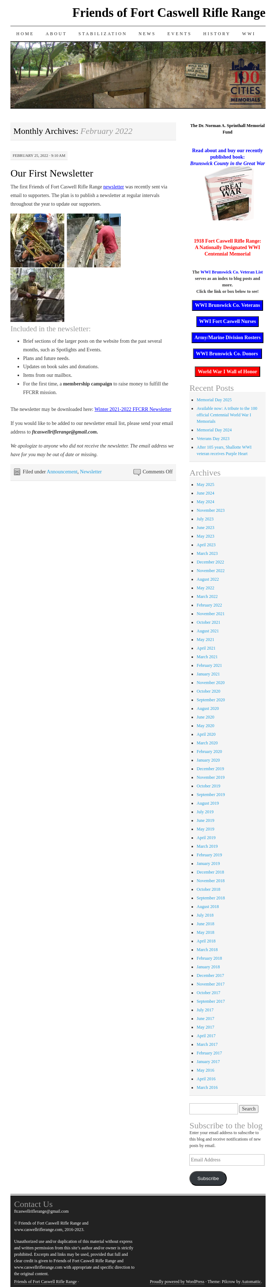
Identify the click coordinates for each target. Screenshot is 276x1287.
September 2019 (211, 794)
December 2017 (210, 975)
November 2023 (211, 510)
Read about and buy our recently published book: (227, 157)
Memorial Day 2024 (214, 429)
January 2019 (208, 863)
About (56, 33)
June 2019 (205, 820)
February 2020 (209, 751)
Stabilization (102, 33)
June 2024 (205, 493)
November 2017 (211, 984)
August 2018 (208, 906)
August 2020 (208, 708)
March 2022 (207, 596)
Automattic (251, 1281)
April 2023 (206, 544)
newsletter (113, 186)
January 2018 (208, 966)
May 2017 (205, 1027)
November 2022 (211, 570)
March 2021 (207, 656)
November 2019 (211, 777)
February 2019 (209, 854)
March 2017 (207, 1044)
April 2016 (206, 1078)
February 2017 (209, 1053)
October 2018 (208, 889)
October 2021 (208, 622)
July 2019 (205, 811)
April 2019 (206, 837)
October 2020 (208, 691)
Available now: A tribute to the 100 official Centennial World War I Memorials (227, 415)
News (147, 33)
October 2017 (208, 992)
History (216, 33)
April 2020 (206, 734)
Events (179, 33)
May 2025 (205, 484)
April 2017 (206, 1035)
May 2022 (205, 587)
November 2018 (211, 880)
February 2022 (209, 605)
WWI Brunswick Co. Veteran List (232, 272)
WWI (249, 33)
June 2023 (205, 527)
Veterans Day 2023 (213, 438)
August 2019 (208, 803)
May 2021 (205, 639)
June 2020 (205, 717)
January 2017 (208, 1061)
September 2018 (211, 897)
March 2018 (207, 949)
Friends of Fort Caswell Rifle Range (169, 13)
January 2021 (208, 674)
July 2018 (205, 915)
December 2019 (210, 768)
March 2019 (207, 846)
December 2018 (210, 872)
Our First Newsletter (51, 173)
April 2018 (206, 941)
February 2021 (209, 665)
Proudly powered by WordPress (177, 1281)
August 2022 (208, 579)
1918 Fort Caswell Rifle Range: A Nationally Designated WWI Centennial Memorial (227, 247)
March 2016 (207, 1087)
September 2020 (211, 699)
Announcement (62, 471)
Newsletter (91, 471)
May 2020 (205, 725)
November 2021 (211, 613)
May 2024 (205, 501)
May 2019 (205, 829)
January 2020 (208, 760)
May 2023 (205, 536)
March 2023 (207, 553)
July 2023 (205, 518)
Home (25, 33)
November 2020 (211, 682)
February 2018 (209, 958)
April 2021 (206, 648)
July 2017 (205, 1009)
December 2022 (210, 562)
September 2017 (211, 1001)
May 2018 (205, 932)
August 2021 (208, 630)
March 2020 (207, 742)
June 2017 (205, 1018)
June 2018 (205, 923)
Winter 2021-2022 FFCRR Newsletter (133, 409)
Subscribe (208, 1178)
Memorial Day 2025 (214, 399)
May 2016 (205, 1070)
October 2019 (208, 785)
